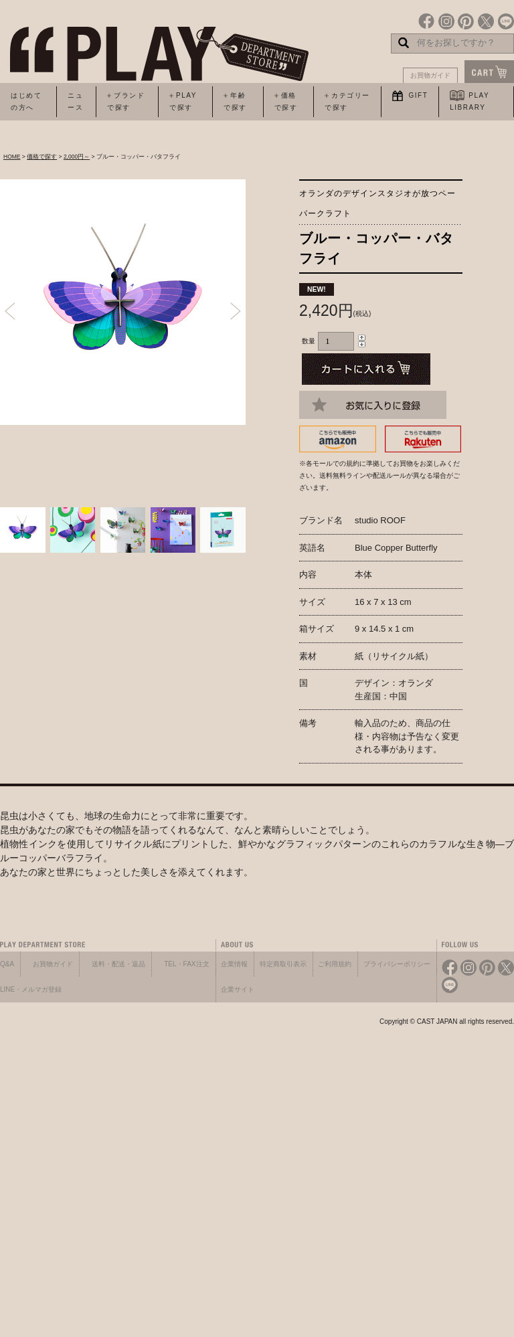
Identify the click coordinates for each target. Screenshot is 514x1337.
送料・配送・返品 (118, 964)
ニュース (75, 101)
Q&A (7, 964)
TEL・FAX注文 (186, 964)
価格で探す (42, 156)
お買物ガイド (430, 75)
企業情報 (234, 964)
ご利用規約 (334, 964)
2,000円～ (77, 156)
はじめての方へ (26, 101)
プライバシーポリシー (396, 964)
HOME (12, 156)
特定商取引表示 (283, 964)
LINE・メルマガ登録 (31, 989)
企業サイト (237, 989)
